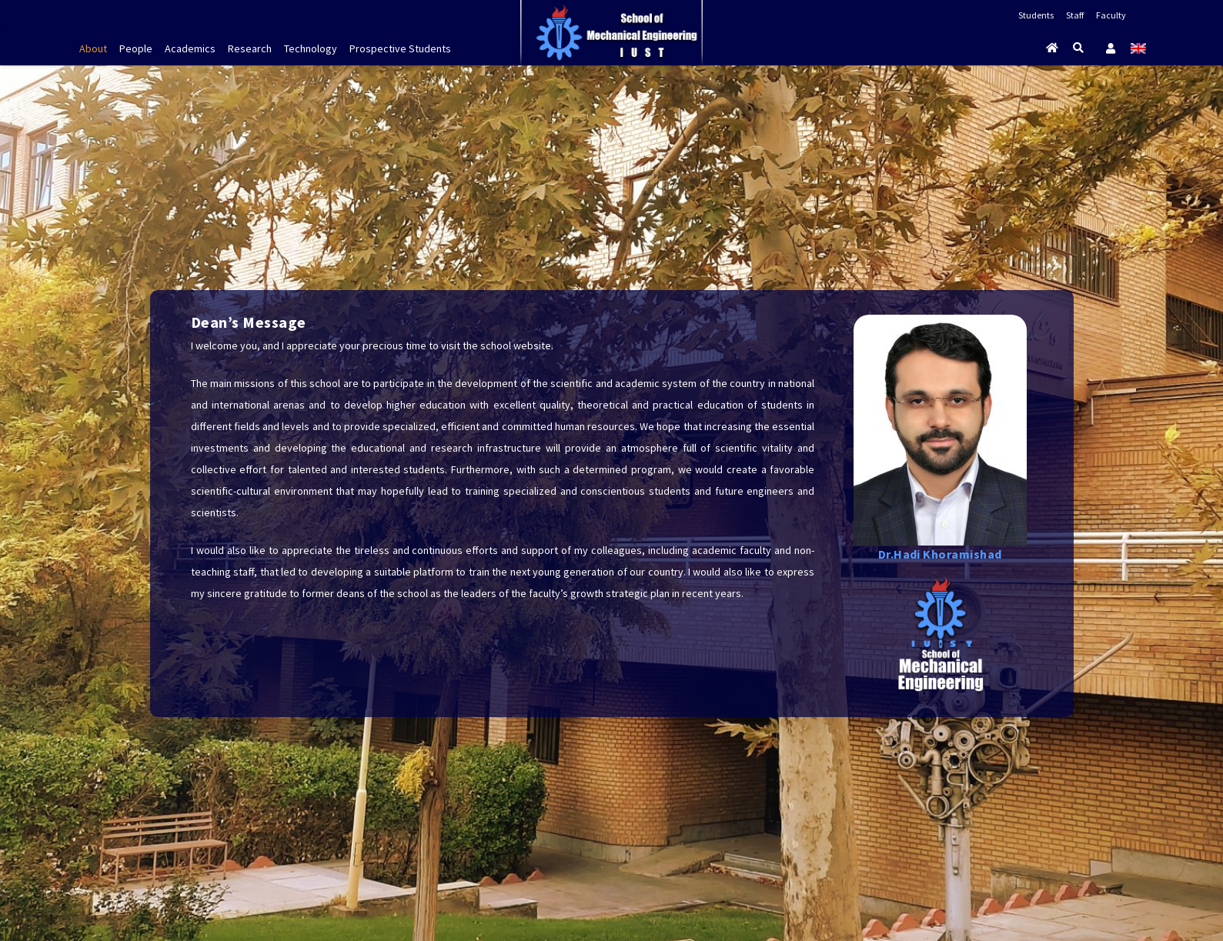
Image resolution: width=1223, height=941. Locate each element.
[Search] (1079, 48)
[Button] (1052, 48)
